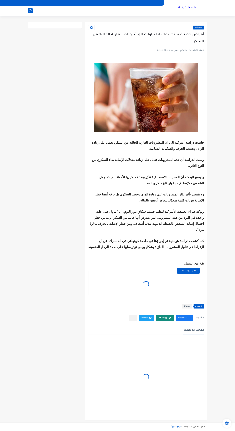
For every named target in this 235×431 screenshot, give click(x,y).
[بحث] (30, 10)
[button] (184, 318)
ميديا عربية (187, 8)
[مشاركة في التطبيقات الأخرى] (133, 318)
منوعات (198, 27)
